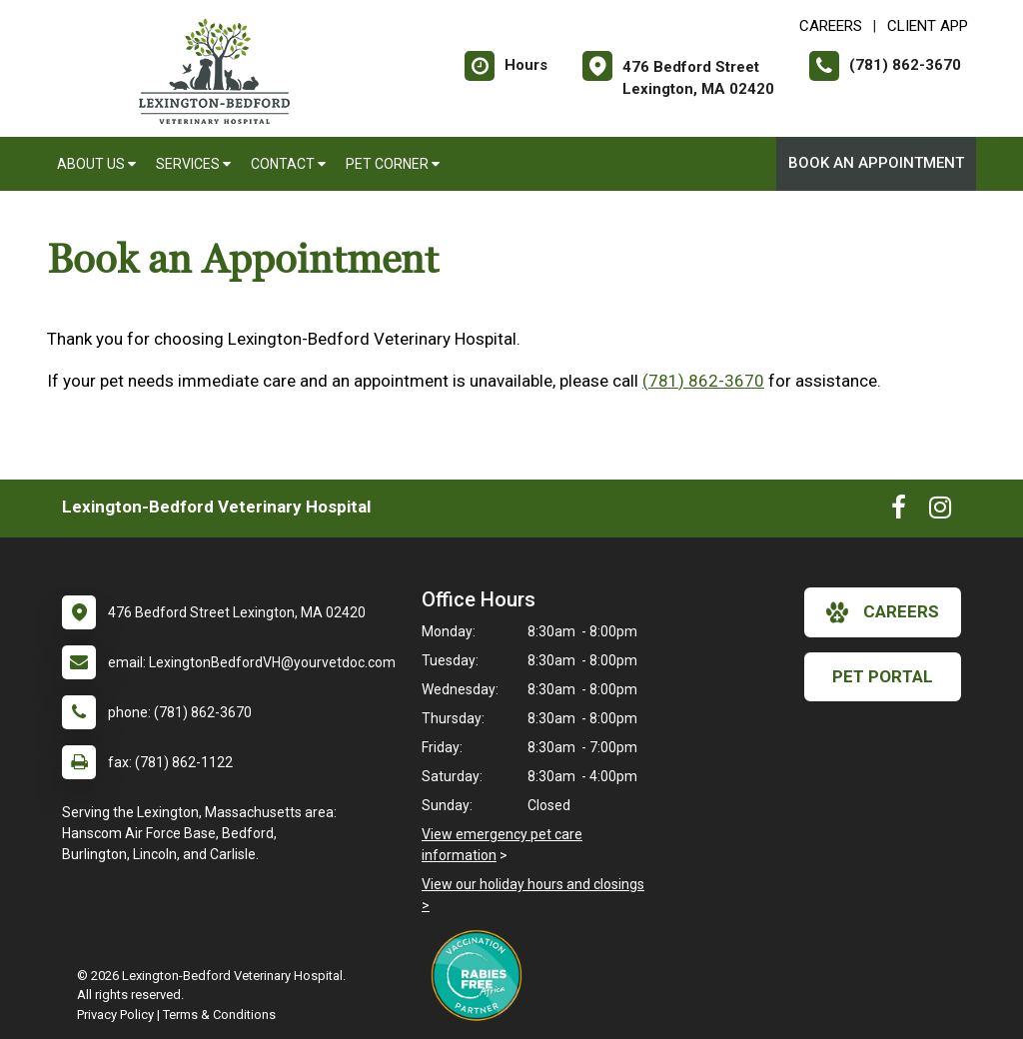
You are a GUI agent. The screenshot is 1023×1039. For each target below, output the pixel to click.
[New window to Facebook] (898, 512)
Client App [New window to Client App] (927, 26)
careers (882, 612)
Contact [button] (288, 164)
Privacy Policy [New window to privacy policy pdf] (115, 1014)
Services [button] (193, 164)
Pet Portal (882, 676)
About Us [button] (96, 164)
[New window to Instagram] (940, 512)
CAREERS (830, 26)
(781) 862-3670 (703, 381)
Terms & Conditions (219, 1014)
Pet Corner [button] (393, 164)
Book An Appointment (876, 163)
